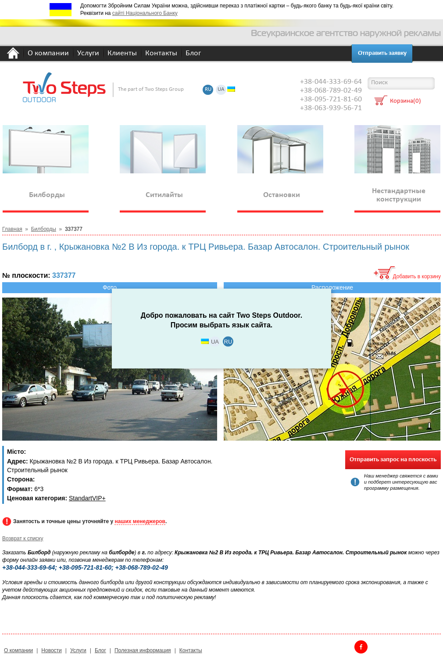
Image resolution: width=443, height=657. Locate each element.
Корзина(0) (405, 101)
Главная (12, 229)
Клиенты (122, 53)
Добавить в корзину (417, 276)
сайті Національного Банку (145, 13)
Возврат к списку (22, 538)
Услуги (88, 53)
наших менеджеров (139, 521)
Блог (193, 53)
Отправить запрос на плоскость (393, 459)
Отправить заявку (382, 53)
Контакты (161, 53)
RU (208, 89)
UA (221, 89)
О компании (48, 53)
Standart (80, 498)
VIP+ (99, 498)
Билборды (43, 229)
